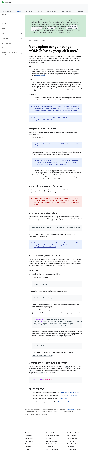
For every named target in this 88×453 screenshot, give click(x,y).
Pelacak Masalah (71, 449)
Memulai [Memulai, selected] (18, 11)
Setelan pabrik (29, 444)
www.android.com (72, 441)
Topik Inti (39, 11)
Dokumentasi (7, 7)
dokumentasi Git (40, 76)
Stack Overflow (71, 446)
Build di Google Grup (52, 446)
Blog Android (49, 438)
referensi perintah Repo (64, 402)
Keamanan (29, 11)
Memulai (43, 40)
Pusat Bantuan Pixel (72, 435)
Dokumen (36, 40)
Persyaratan (28, 435)
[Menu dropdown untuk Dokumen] (23, 2)
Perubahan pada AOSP (65, 32)
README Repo (62, 399)
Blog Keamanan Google (52, 441)
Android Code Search (33, 2)
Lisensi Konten (72, 409)
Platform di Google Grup (52, 444)
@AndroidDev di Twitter (52, 435)
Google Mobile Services (73, 444)
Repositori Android (30, 433)
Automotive (80, 11)
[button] (10, 14)
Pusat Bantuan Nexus (72, 438)
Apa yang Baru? (6, 11)
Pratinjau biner (29, 441)
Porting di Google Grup (52, 449)
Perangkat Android (66, 11)
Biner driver (28, 446)
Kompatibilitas (51, 11)
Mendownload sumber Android (70, 392)
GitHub (27, 449)
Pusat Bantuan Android (73, 433)
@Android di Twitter (51, 433)
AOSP (30, 40)
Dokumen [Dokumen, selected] (18, 2)
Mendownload (29, 438)
